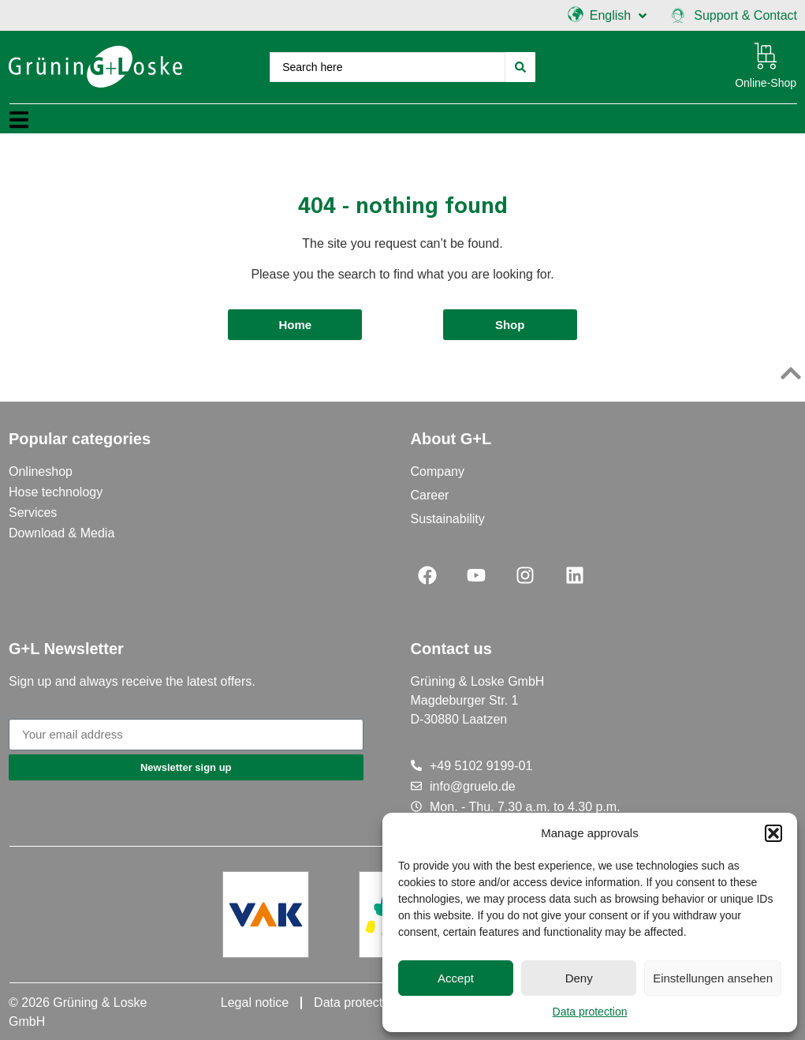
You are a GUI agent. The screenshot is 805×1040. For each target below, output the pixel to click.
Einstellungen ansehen (713, 978)
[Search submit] (520, 67)
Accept (456, 978)
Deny (579, 978)
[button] (773, 833)
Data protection (590, 1011)
